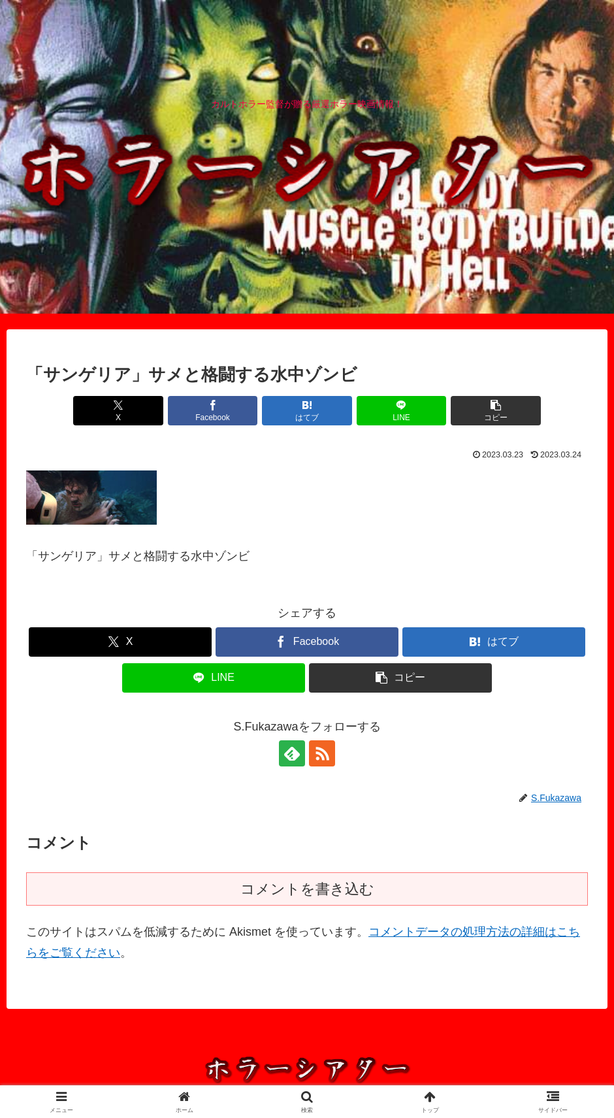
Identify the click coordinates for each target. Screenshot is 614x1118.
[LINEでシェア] (402, 410)
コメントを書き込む (307, 889)
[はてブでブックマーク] (307, 410)
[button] (496, 410)
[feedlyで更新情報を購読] (292, 753)
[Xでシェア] (118, 410)
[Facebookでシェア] (213, 410)
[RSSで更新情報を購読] (322, 753)
